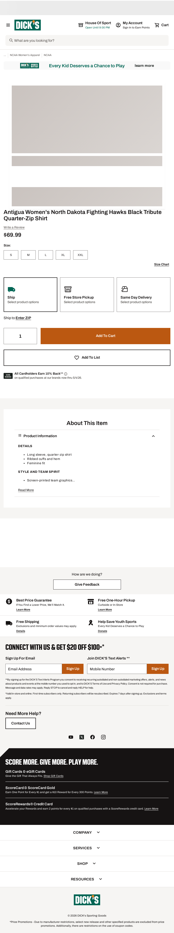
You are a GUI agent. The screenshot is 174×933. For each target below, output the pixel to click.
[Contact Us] (20, 723)
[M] (28, 255)
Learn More (144, 65)
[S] (11, 255)
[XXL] (80, 255)
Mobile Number (102, 669)
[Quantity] (20, 336)
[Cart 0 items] (161, 25)
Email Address (20, 669)
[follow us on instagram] (103, 737)
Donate (102, 631)
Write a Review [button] (14, 227)
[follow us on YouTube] (71, 737)
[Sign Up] (73, 669)
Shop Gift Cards (53, 776)
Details (20, 631)
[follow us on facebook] (92, 737)
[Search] (91, 40)
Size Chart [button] (161, 264)
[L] (45, 255)
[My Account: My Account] (133, 25)
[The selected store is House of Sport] (95, 25)
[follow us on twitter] (81, 737)
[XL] (63, 255)
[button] (23, 318)
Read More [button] (26, 490)
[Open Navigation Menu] (8, 25)
